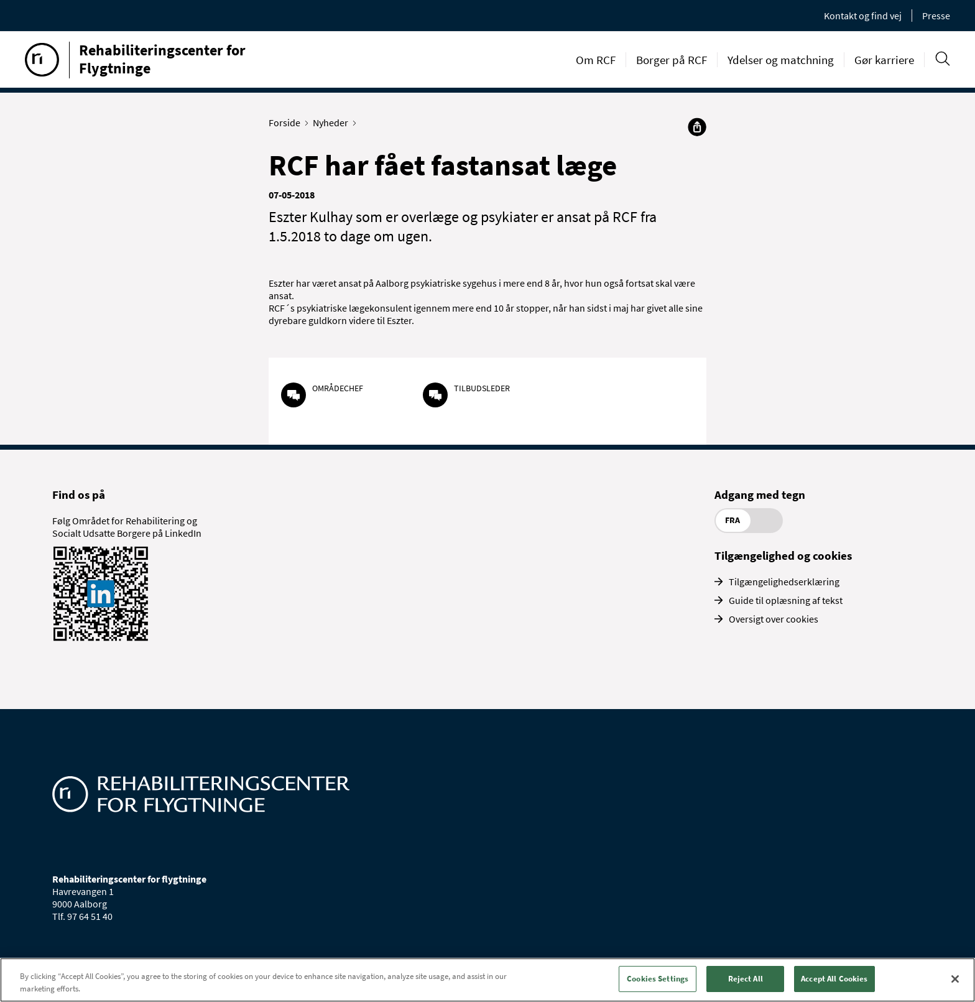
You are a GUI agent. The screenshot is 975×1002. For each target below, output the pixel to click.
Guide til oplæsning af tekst (786, 600)
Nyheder (333, 123)
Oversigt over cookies (773, 619)
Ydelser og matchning (781, 59)
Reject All (745, 978)
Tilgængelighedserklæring (784, 581)
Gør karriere (884, 59)
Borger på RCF (671, 59)
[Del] (697, 127)
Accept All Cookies (834, 978)
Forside (287, 123)
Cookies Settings (657, 978)
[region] (487, 980)
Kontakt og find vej (863, 15)
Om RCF (596, 59)
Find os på (78, 494)
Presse (936, 15)
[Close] (955, 979)
